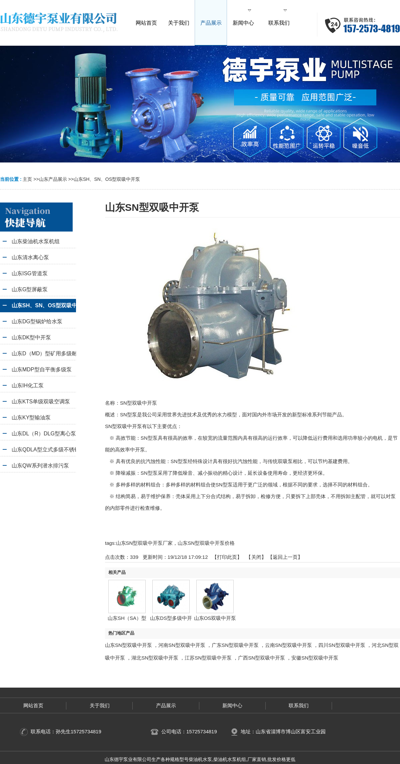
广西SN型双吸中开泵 (261, 658)
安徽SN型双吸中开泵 (314, 658)
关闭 (256, 557)
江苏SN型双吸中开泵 (208, 658)
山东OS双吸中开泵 (215, 618)
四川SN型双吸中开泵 (341, 645)
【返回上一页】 (285, 557)
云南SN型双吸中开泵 (288, 645)
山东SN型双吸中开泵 (128, 645)
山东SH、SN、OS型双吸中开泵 (107, 179)
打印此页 (227, 557)
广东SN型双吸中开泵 (235, 645)
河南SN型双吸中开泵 (181, 645)
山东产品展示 (53, 179)
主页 (27, 179)
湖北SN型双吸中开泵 (154, 658)
